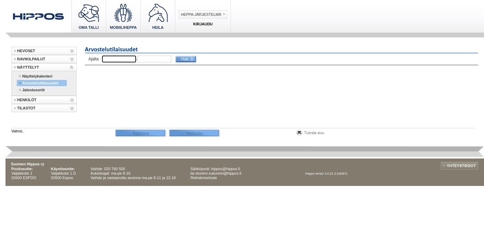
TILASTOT (26, 108)
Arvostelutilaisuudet (40, 83)
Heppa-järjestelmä (201, 14)
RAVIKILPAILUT (31, 59)
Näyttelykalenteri (37, 76)
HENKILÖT (26, 100)
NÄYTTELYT (28, 67)
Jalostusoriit (33, 90)
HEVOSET (26, 51)
